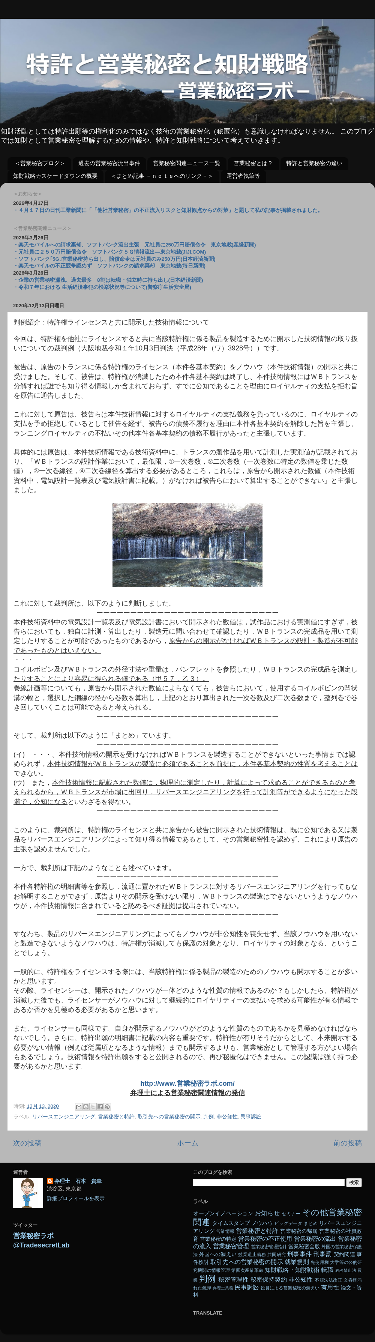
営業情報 (225, 1231)
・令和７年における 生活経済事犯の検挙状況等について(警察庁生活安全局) (102, 287)
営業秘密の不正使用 (265, 1238)
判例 (208, 1117)
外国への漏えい (218, 1254)
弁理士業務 (223, 1288)
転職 (327, 1269)
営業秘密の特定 (218, 1239)
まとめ (311, 1223)
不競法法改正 (328, 1280)
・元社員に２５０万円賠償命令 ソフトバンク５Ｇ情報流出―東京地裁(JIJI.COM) (109, 252)
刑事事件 (299, 1253)
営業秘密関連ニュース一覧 (186, 163)
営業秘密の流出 (315, 1238)
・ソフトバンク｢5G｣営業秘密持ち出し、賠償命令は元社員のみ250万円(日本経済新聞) (114, 259)
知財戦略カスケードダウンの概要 (55, 176)
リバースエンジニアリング (63, 1117)
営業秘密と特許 (116, 1117)
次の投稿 (27, 1143)
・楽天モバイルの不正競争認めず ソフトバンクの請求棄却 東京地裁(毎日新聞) (109, 266)
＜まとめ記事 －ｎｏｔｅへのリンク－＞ (162, 176)
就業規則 (297, 1261)
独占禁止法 (345, 1270)
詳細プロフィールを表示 (76, 1198)
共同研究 (276, 1254)
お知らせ (267, 1213)
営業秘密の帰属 (299, 1231)
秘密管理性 (233, 1279)
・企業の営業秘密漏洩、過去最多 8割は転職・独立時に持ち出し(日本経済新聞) (108, 280)
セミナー (291, 1213)
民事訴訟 (250, 1117)
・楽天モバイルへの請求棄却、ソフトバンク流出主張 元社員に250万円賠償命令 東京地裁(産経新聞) (134, 245)
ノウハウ (262, 1223)
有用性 (330, 1287)
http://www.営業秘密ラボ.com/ (187, 1083)
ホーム (187, 1143)
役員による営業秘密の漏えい (290, 1288)
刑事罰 (323, 1253)
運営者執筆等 (243, 176)
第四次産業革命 (247, 1270)
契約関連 (344, 1254)
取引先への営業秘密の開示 (169, 1117)
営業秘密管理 (231, 1246)
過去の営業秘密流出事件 (109, 163)
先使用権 (319, 1262)
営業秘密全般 (304, 1246)
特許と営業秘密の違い (314, 163)
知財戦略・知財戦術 (292, 1269)
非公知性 (227, 1117)
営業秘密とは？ (253, 163)
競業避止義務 (252, 1254)
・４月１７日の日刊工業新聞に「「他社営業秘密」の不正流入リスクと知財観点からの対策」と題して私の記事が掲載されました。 (168, 210)
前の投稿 (347, 1143)
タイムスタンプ (231, 1223)
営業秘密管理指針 (269, 1246)
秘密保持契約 (268, 1279)
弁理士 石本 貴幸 (78, 1181)
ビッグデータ (288, 1223)
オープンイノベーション (223, 1213)
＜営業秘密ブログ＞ (40, 163)
